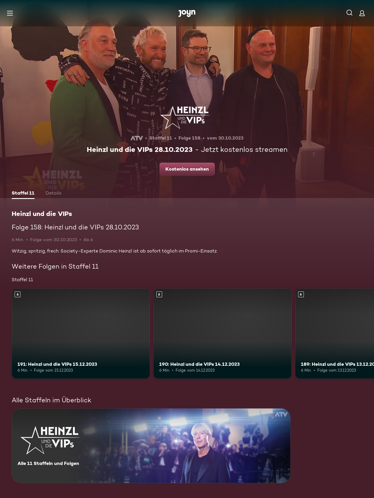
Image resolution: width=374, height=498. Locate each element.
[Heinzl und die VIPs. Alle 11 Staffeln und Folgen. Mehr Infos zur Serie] (151, 445)
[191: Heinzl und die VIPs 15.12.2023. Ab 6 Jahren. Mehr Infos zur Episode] (81, 333)
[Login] (362, 13)
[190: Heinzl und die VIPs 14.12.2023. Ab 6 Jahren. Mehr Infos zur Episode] (222, 333)
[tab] (23, 193)
